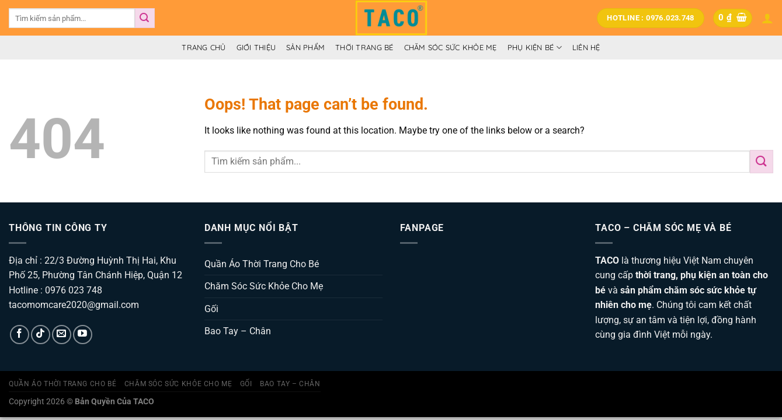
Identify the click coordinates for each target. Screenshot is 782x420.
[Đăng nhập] (767, 18)
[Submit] (145, 18)
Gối (211, 308)
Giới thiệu (256, 47)
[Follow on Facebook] (19, 334)
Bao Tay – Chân (237, 331)
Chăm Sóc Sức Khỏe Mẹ (450, 47)
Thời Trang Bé (364, 47)
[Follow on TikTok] (40, 334)
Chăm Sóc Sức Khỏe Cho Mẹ (263, 286)
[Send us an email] (61, 334)
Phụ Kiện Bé (535, 47)
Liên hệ (586, 47)
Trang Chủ (203, 47)
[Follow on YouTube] (82, 334)
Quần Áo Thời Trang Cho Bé (261, 264)
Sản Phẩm (305, 47)
